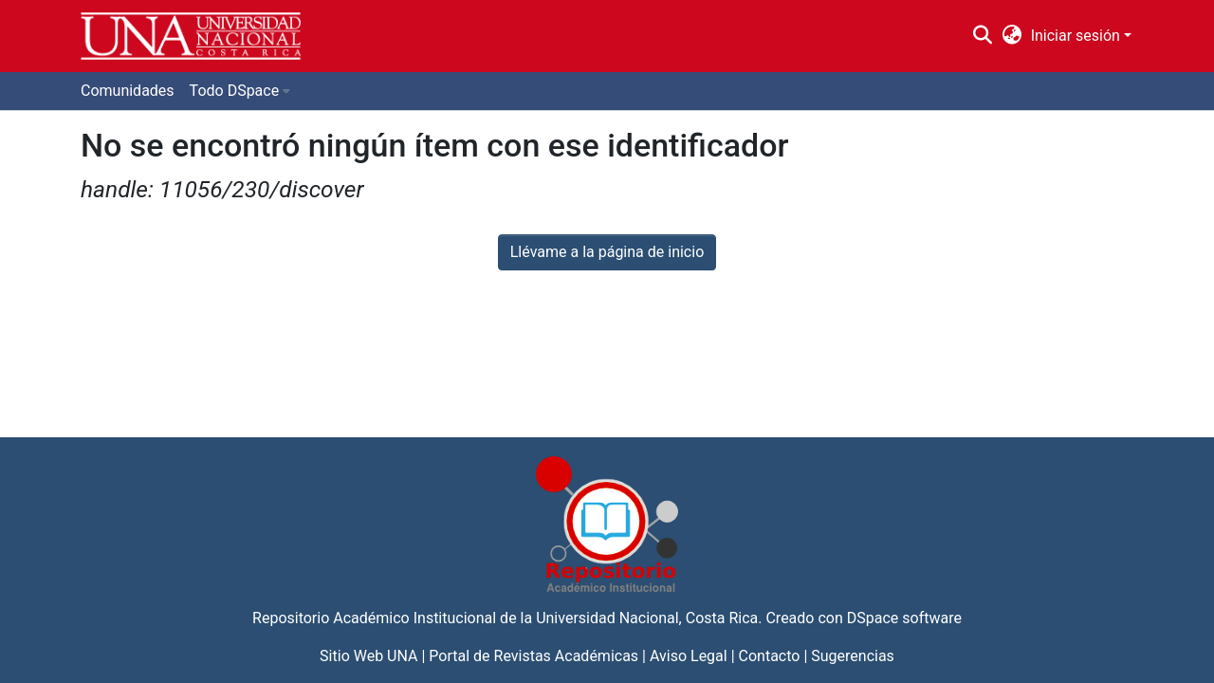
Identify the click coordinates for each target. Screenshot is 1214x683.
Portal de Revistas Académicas (533, 656)
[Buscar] (983, 36)
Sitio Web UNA (368, 656)
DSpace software (904, 618)
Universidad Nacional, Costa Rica (647, 618)
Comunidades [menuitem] (128, 91)
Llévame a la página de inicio (607, 252)
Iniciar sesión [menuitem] (1075, 36)
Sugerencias (852, 656)
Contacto (769, 656)
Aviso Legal (688, 656)
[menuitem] (1011, 36)
